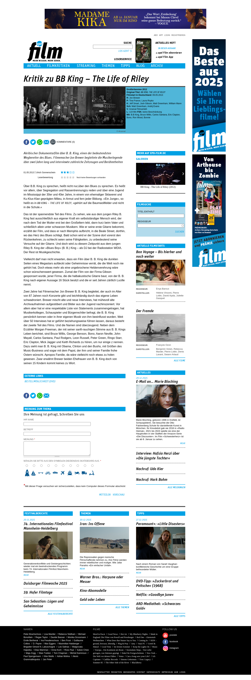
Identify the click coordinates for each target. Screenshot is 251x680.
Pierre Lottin (171, 351)
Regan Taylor (41, 637)
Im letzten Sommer (122, 647)
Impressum (167, 672)
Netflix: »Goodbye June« (155, 595)
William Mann (175, 103)
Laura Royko (148, 100)
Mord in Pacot (99, 634)
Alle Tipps (179, 616)
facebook (173, 641)
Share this (26, 142)
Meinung (29, 439)
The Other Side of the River (117, 662)
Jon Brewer (134, 98)
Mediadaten (129, 672)
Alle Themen (122, 607)
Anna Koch (56, 650)
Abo (156, 35)
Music (154, 647)
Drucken (79, 142)
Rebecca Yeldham (66, 634)
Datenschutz (153, 672)
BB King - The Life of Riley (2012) (158, 187)
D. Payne (37, 643)
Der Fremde (145, 311)
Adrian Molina (63, 656)
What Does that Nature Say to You (121, 640)
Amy (133, 643)
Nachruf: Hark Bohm (151, 480)
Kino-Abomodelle (93, 591)
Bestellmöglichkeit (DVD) (40, 381)
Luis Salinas (63, 647)
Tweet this (33, 142)
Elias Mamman (41, 650)
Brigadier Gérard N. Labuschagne (39, 647)
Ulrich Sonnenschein (45, 172)
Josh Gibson (146, 103)
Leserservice (123, 59)
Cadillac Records (110, 659)
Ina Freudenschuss (50, 640)
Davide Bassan (58, 637)
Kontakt (141, 672)
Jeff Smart (134, 103)
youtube (173, 635)
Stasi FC (141, 643)
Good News (113, 634)
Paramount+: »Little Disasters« (160, 524)
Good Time (106, 647)
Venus (121, 656)
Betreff (28, 429)
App (161, 35)
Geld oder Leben (92, 600)
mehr (182, 443)
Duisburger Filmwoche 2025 (45, 583)
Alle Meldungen (176, 487)
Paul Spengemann (32, 656)
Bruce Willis (145, 114)
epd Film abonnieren (170, 52)
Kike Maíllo (49, 656)
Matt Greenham (160, 103)
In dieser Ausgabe (167, 48)
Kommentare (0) (66, 142)
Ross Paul (69, 650)
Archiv (157, 66)
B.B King (135, 114)
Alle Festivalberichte (60, 614)
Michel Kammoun (78, 653)
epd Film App (165, 57)
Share (40, 142)
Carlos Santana (159, 114)
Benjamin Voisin (164, 349)
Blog (140, 66)
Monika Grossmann (77, 637)
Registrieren (178, 35)
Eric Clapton (174, 114)
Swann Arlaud (171, 354)
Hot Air (124, 634)
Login (167, 35)
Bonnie (147, 117)
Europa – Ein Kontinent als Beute (109, 650)
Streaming (86, 66)
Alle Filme (179, 360)
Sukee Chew (83, 650)
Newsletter (103, 672)
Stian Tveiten (44, 653)
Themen (108, 66)
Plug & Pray (123, 643)
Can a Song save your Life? (138, 656)
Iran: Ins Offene (92, 524)
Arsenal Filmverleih (138, 109)
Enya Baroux (162, 288)
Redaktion (116, 672)
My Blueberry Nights (139, 634)
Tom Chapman (60, 653)
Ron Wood (138, 117)
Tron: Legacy (145, 659)
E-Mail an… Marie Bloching (157, 382)
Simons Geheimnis (129, 659)
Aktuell (34, 66)
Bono (129, 117)
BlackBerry (136, 662)
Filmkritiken (58, 66)
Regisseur (144, 221)
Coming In (143, 640)
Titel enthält (146, 211)
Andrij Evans (153, 106)
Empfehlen (46, 142)
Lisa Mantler (50, 634)
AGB (176, 672)
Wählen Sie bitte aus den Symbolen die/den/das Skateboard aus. (62, 461)
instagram (174, 648)
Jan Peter (47, 659)
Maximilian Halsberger (69, 643)
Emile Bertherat (31, 640)
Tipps (125, 66)
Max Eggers (50, 643)
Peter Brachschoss (32, 634)
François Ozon (163, 345)
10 (92, 473)
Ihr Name (29, 419)
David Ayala (169, 295)
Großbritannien (134, 89)
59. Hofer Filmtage (38, 592)
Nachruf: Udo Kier (149, 469)
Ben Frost (66, 640)
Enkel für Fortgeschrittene (133, 653)
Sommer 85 (98, 662)
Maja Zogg (31, 653)
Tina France (134, 100)
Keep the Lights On (141, 647)
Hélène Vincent (164, 292)
